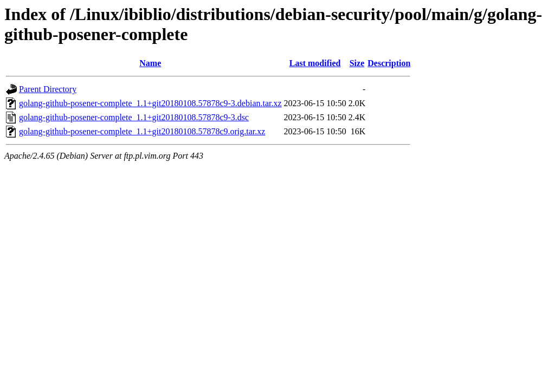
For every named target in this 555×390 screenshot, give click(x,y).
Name (150, 63)
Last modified (315, 63)
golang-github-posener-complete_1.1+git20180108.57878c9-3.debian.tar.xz (150, 103)
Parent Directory (47, 89)
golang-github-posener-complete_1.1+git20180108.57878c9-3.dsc (134, 117)
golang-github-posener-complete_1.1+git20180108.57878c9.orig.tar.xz (142, 131)
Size (357, 63)
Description (388, 63)
